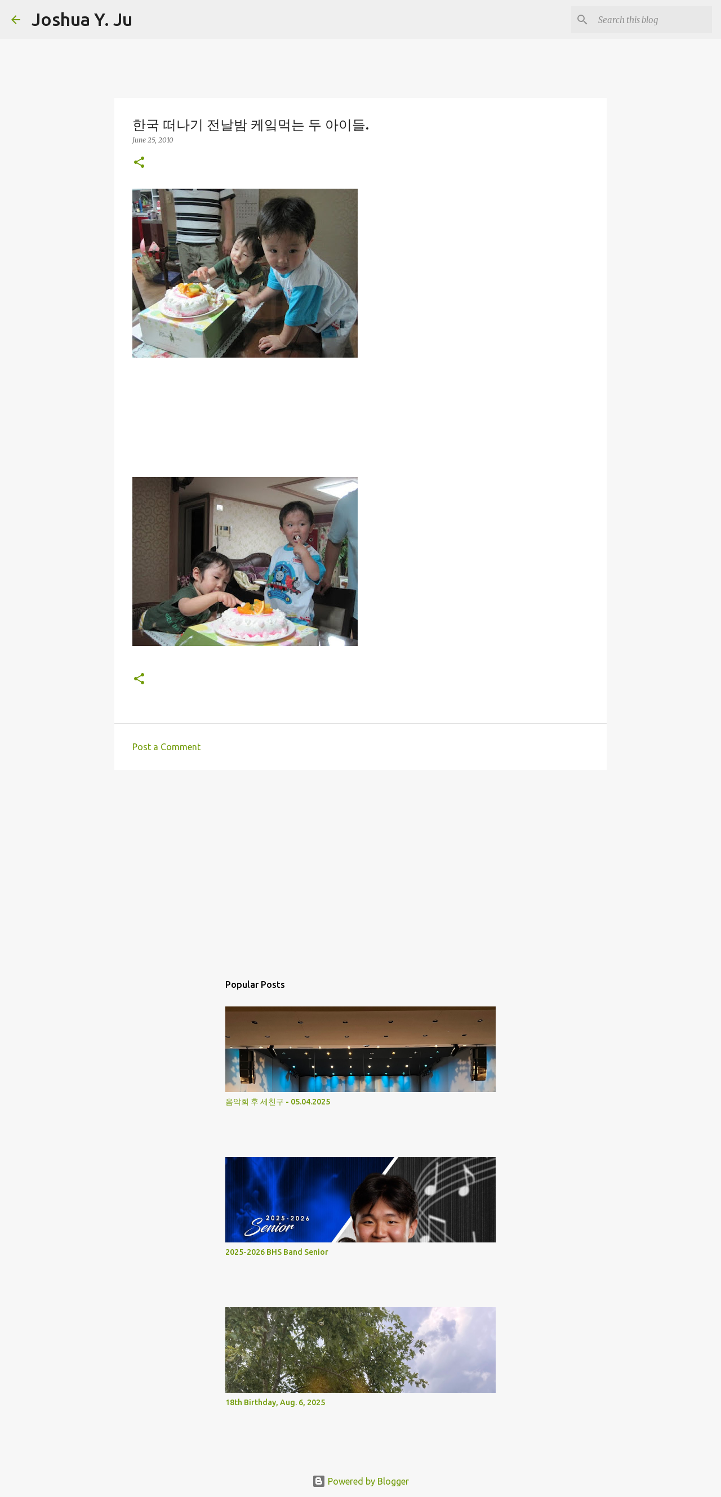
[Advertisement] (360, 865)
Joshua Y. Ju (82, 19)
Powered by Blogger (360, 1481)
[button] (139, 163)
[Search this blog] (653, 19)
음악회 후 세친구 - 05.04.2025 (277, 1101)
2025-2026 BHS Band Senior (276, 1252)
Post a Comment (166, 747)
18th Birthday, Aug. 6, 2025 (275, 1402)
